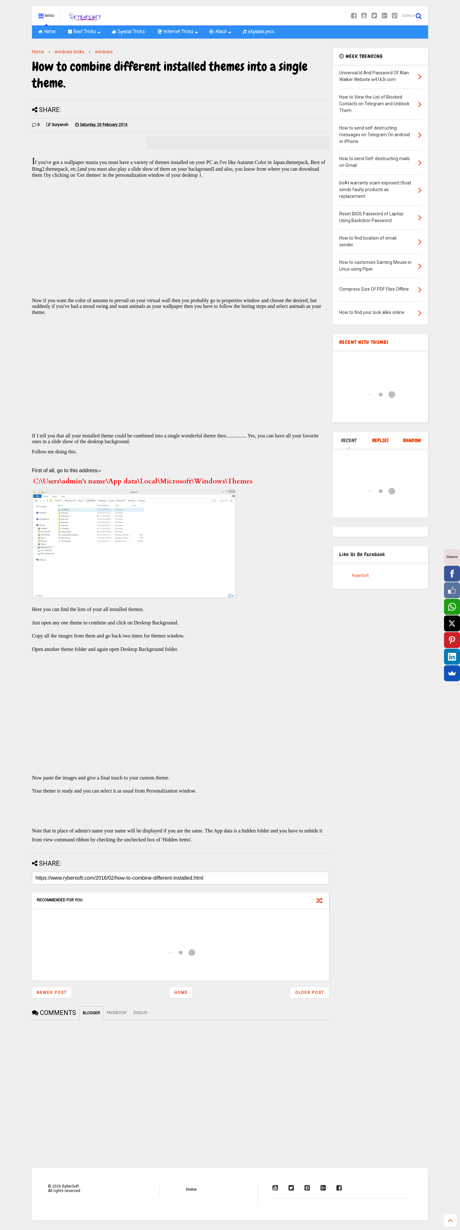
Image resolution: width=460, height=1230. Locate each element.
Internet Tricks (177, 32)
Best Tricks (84, 32)
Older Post (309, 992)
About (220, 32)
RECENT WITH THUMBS (364, 342)
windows (104, 51)
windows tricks (69, 51)
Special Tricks (128, 32)
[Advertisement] (180, 244)
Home (46, 32)
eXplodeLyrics (258, 32)
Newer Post (52, 992)
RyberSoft (360, 575)
